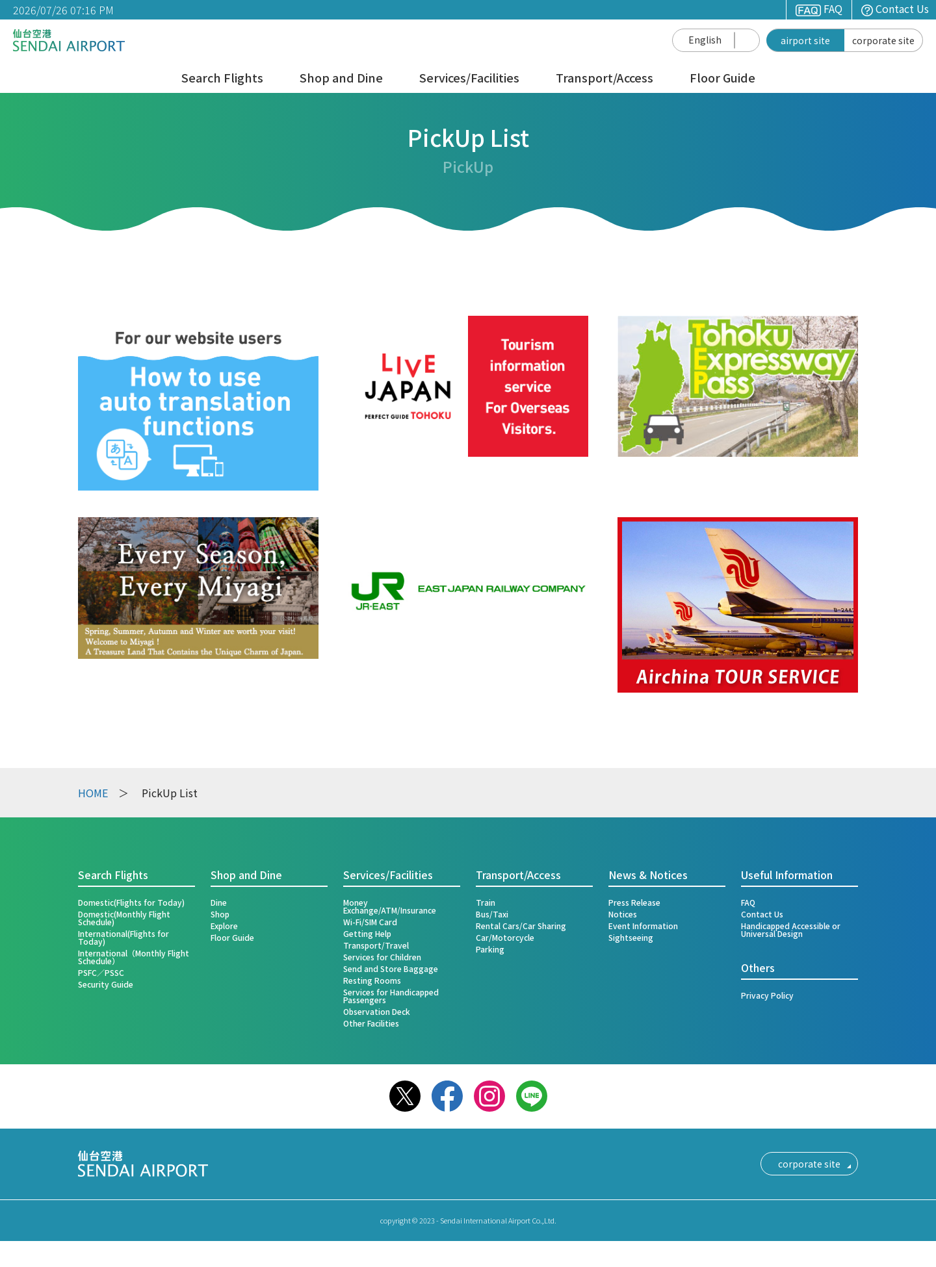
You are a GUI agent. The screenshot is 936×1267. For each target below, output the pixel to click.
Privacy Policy (767, 995)
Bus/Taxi (492, 913)
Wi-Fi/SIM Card (370, 921)
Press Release (634, 902)
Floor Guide (722, 78)
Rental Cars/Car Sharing (521, 925)
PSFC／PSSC (101, 972)
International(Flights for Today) (123, 937)
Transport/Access (604, 78)
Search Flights (222, 78)
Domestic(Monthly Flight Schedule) (124, 917)
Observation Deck (376, 1011)
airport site (805, 40)
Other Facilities (371, 1023)
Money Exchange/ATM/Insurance (389, 906)
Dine (219, 902)
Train (485, 902)
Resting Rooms (372, 980)
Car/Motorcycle (505, 937)
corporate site (883, 40)
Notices (622, 913)
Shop (220, 913)
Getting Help (367, 933)
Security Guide (105, 984)
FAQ (819, 8)
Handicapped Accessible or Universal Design (790, 929)
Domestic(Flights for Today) (131, 902)
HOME (93, 792)
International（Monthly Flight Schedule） (133, 956)
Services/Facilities (469, 78)
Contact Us (895, 8)
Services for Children (382, 956)
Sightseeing (630, 937)
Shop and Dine (341, 78)
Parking (490, 948)
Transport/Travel (376, 945)
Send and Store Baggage (390, 968)
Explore (224, 925)
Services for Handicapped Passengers (391, 995)
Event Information (643, 925)
